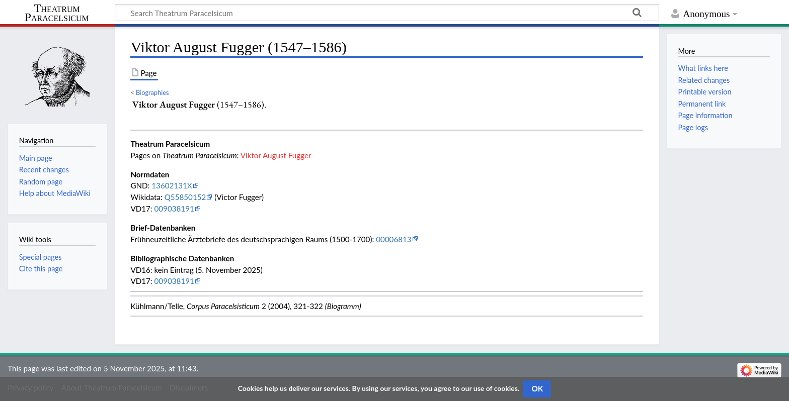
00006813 (393, 239)
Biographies (152, 92)
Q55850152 (185, 197)
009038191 (174, 208)
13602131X (171, 185)
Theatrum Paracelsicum (57, 13)
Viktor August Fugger (276, 155)
